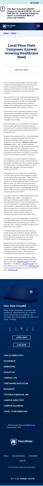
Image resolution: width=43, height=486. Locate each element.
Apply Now (21, 337)
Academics (9, 361)
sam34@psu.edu (22, 262)
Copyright (22, 460)
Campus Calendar (13, 406)
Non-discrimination (18, 456)
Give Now (21, 345)
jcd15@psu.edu (13, 270)
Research (9, 389)
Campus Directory (14, 400)
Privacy (6, 456)
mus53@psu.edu (27, 264)
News (13, 33)
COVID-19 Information (15, 411)
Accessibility (33, 456)
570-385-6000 (30, 427)
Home (6, 33)
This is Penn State (14, 355)
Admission (9, 367)
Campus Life (10, 378)
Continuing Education (16, 383)
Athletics (9, 372)
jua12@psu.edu (33, 266)
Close (34, 3)
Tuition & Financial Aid (16, 395)
